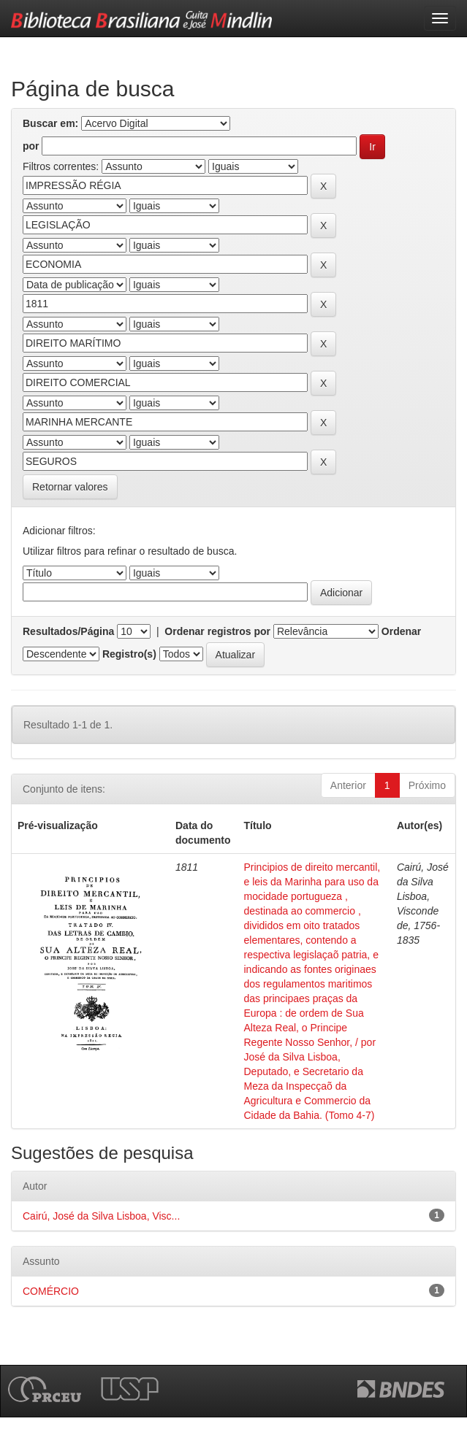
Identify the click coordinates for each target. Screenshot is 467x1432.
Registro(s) (129, 654)
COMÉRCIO (51, 1291)
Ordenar (401, 631)
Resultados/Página (68, 631)
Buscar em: (50, 123)
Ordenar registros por (217, 631)
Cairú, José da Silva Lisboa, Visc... (101, 1216)
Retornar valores (70, 487)
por (31, 146)
